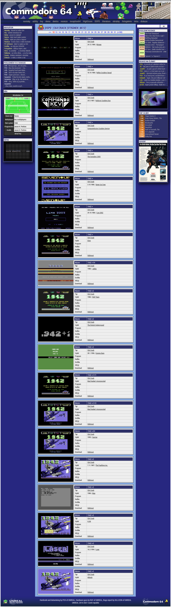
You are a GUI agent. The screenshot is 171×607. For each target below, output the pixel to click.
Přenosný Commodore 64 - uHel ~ (155, 52)
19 (76, 32)
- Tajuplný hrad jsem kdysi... (15, 70)
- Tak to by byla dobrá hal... (15, 72)
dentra (55, 21)
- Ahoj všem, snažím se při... (13, 86)
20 (79, 32)
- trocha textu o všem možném (17, 42)
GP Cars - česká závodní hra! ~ (155, 49)
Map (93, 493)
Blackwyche (149, 123)
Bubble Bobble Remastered (154, 40)
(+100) (119, 32)
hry (41, 21)
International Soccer (152, 134)
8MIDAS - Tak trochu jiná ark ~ (155, 47)
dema (47, 21)
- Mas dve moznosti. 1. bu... (15, 68)
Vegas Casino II (150, 116)
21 (82, 32)
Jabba (94, 269)
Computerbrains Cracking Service (98, 128)
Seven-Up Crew (101, 184)
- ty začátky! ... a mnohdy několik (17, 51)
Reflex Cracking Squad (104, 72)
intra (136, 21)
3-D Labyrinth (149, 132)
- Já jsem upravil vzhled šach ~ (153, 69)
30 (112, 32)
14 (60, 32)
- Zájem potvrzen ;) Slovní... (15, 75)
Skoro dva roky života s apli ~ (155, 36)
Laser (97, 549)
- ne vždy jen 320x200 (14, 46)
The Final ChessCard (152, 33)
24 (92, 32)
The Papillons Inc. (102, 465)
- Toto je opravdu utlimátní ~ (152, 82)
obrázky (116, 21)
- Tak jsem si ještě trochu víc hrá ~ (152, 66)
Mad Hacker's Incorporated (96, 381)
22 (86, 32)
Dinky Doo (148, 136)
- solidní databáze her (13, 32)
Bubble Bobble (150, 120)
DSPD (97, 21)
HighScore (87, 21)
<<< (50, 32)
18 (73, 32)
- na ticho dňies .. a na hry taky (18, 53)
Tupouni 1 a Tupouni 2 (152, 56)
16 (66, 32)
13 (56, 32)
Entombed (148, 125)
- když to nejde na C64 (16, 44)
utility (35, 21)
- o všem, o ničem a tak (14, 57)
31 (115, 32)
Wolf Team (95, 297)
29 (108, 32)
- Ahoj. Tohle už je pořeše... (15, 81)
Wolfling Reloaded (151, 38)
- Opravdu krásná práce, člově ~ (153, 73)
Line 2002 (100, 213)
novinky (26, 21)
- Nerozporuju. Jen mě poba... (15, 66)
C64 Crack (90, 41)
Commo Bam (100, 353)
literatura (106, 21)
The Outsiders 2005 (94, 156)
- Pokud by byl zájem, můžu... (17, 77)
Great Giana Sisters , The (153, 118)
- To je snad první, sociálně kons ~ (153, 75)
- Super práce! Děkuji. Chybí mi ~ (153, 84)
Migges (99, 44)
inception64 (75, 21)
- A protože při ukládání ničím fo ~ (153, 64)
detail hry (18, 133)
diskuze (144, 21)
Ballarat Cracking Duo (103, 100)
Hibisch (89, 577)
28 (105, 32)
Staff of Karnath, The (152, 129)
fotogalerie (127, 21)
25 (95, 32)
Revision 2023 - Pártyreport (154, 45)
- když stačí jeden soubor (15, 37)
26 (99, 32)
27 (102, 32)
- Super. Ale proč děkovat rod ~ (153, 78)
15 (63, 32)
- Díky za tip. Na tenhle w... (16, 79)
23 (89, 32)
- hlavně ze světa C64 (14, 30)
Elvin (89, 240)
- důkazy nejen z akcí (15, 48)
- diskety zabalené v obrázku (16, 55)
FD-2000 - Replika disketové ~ (155, 42)
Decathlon (148, 127)
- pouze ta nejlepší (12, 35)
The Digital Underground (95, 325)
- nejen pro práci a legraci (15, 39)
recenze (64, 21)
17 (69, 32)
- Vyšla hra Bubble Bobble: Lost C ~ (153, 80)
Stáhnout (90, 59)
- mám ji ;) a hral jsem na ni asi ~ (153, 71)
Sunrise (94, 437)
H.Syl (89, 521)
